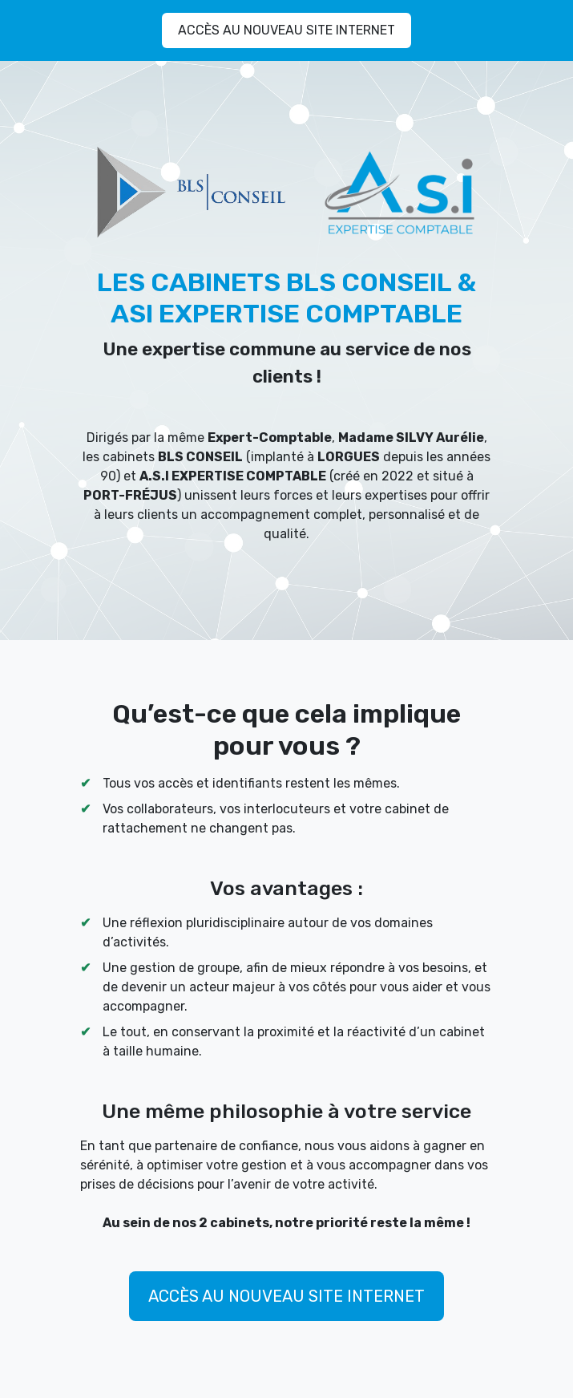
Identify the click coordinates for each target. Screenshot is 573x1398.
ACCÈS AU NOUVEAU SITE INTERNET (286, 30)
